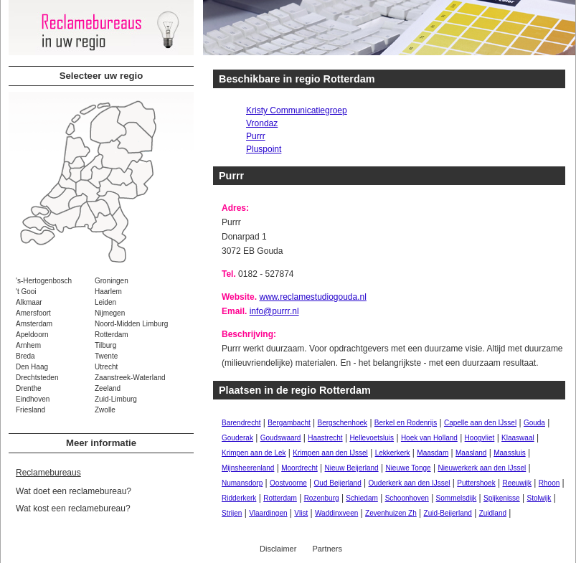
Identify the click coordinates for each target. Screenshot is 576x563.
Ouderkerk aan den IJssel (409, 483)
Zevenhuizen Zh (391, 513)
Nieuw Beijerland (352, 468)
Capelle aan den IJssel (480, 423)
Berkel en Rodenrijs (405, 423)
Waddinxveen (336, 513)
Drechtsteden (37, 378)
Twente (106, 356)
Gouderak (237, 438)
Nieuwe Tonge (407, 468)
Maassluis (509, 453)
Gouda (534, 423)
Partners (327, 548)
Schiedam (361, 498)
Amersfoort (33, 313)
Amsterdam (34, 324)
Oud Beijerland (338, 483)
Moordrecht (299, 468)
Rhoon (549, 483)
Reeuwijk (517, 483)
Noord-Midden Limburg (131, 324)
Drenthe (29, 388)
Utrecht (106, 367)
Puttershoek (476, 483)
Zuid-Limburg (116, 399)
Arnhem (28, 345)
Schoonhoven (407, 498)
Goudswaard (280, 438)
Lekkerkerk (392, 453)
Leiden (105, 302)
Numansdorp (242, 483)
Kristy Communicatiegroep (296, 110)
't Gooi (26, 291)
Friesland (30, 410)
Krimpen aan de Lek (254, 453)
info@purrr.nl (274, 311)
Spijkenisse (501, 498)
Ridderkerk (239, 498)
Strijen (232, 513)
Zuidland (492, 513)
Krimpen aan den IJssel (330, 453)
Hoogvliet (480, 438)
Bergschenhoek (343, 423)
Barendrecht (241, 423)
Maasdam (432, 453)
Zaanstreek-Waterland (130, 378)
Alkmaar (29, 302)
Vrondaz (262, 123)
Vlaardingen (268, 513)
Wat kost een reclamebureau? (73, 508)
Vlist (301, 513)
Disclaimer (278, 548)
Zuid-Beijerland (448, 513)
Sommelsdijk (456, 498)
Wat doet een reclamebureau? (73, 491)
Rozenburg (321, 498)
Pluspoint (263, 149)
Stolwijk (539, 498)
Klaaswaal (517, 438)
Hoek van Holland (429, 438)
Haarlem (108, 291)
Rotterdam (111, 335)
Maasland (470, 453)
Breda (25, 356)
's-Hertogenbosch (44, 281)
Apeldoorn (32, 335)
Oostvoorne (288, 483)
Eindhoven (32, 399)
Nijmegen (110, 313)
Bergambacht (289, 423)
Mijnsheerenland (248, 468)
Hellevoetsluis (371, 438)
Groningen (111, 281)
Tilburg (105, 345)
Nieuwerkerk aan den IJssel (482, 468)
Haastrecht (325, 438)
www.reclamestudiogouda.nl (312, 297)
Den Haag (32, 367)
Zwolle (105, 410)
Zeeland (108, 388)
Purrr (255, 136)
